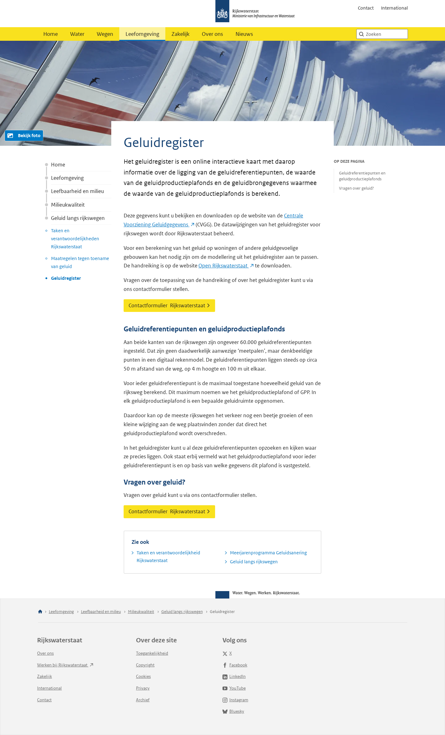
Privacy (143, 688)
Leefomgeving (142, 34)
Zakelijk (180, 34)
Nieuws (244, 34)
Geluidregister (66, 278)
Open (226, 265)
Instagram (235, 700)
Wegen (105, 34)
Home (50, 34)
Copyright (145, 665)
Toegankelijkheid (152, 653)
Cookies (143, 676)
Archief (143, 700)
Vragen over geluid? (356, 188)
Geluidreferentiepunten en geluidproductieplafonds (362, 175)
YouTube (234, 688)
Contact (366, 8)
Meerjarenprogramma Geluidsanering (268, 553)
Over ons (212, 34)
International (394, 8)
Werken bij (65, 665)
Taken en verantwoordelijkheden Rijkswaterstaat (75, 238)
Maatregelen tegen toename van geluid (80, 262)
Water (77, 34)
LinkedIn (234, 676)
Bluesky (233, 711)
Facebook (234, 665)
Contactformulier (169, 305)
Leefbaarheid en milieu (77, 191)
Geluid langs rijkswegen (78, 218)
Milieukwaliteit (68, 204)
